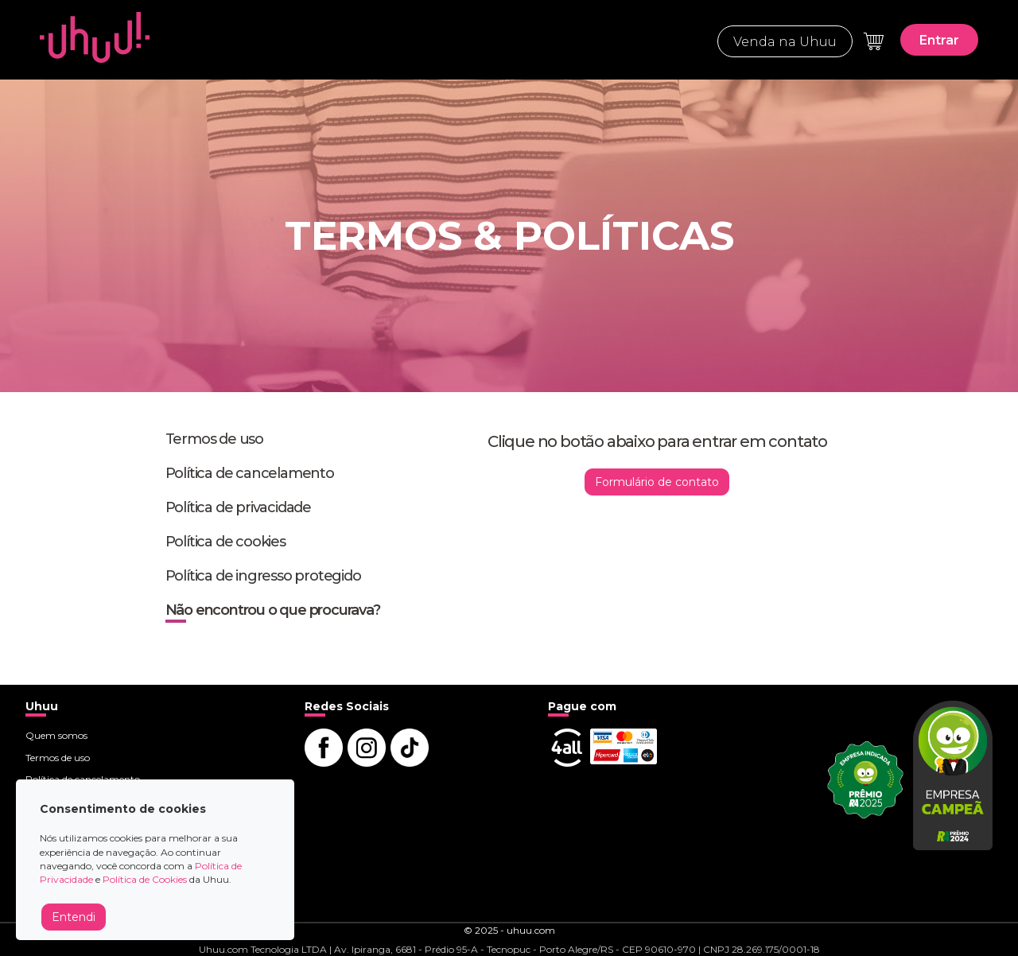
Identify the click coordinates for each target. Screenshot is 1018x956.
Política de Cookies (145, 879)
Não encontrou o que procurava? (272, 610)
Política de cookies (225, 541)
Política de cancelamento (249, 473)
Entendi (73, 917)
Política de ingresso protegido (263, 576)
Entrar (939, 40)
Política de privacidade (238, 507)
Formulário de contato (657, 482)
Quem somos (56, 735)
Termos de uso (214, 439)
